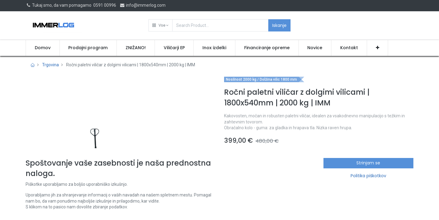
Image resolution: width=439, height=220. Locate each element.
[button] (160, 25)
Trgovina (50, 64)
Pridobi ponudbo (250, 183)
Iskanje (279, 25)
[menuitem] (42, 48)
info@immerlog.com (143, 5)
